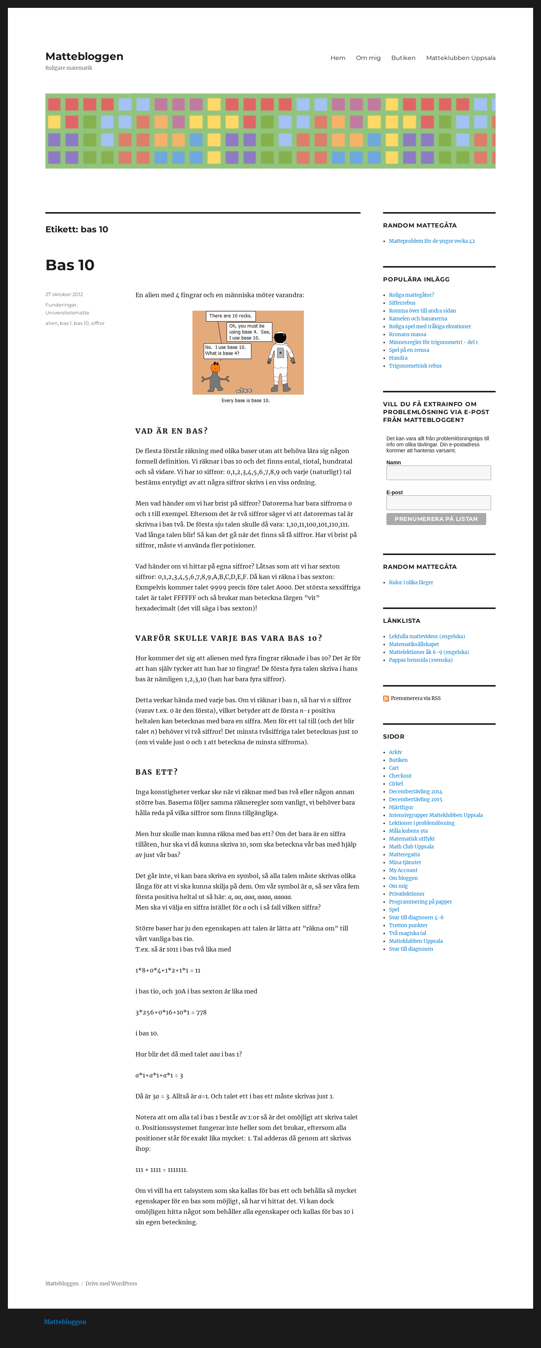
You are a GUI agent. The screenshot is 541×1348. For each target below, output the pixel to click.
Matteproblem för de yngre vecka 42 (432, 241)
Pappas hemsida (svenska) (421, 660)
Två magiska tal (407, 933)
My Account (403, 870)
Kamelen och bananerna (418, 319)
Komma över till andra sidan (422, 311)
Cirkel (396, 784)
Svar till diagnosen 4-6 (416, 917)
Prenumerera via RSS (416, 698)
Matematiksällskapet (414, 644)
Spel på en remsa (409, 350)
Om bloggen (403, 878)
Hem (338, 57)
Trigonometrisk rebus (415, 366)
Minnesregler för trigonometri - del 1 (433, 342)
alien (51, 323)
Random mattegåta (420, 566)
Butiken (403, 57)
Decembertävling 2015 (415, 799)
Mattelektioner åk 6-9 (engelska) (429, 652)
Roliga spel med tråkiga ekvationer (430, 326)
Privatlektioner (407, 894)
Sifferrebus (402, 303)
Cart (394, 768)
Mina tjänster (405, 862)
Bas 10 (70, 265)
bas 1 (66, 323)
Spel (394, 910)
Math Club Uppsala (411, 847)
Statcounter (18, 1343)
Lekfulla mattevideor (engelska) (427, 636)
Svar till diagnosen (411, 949)
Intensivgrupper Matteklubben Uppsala (436, 815)
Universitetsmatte (67, 313)
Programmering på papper (420, 902)
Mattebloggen (84, 56)
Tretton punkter (408, 925)
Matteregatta (404, 854)
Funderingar (61, 305)
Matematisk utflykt (412, 839)
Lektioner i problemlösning (422, 823)
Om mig (368, 57)
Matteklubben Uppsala (461, 57)
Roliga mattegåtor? (411, 295)
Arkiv (395, 752)
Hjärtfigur (401, 807)
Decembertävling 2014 (415, 791)
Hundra (398, 358)
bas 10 (81, 323)
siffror (98, 323)
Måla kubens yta (408, 831)
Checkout (400, 776)
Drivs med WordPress (111, 1284)
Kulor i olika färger (411, 582)
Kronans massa (407, 334)
